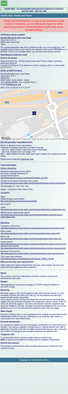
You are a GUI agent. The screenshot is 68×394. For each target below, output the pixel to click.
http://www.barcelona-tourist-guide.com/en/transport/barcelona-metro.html (30, 233)
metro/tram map (27, 159)
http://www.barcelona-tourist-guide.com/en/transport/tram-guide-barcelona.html (32, 253)
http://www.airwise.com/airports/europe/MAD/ (19, 201)
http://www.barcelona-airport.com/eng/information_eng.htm (24, 178)
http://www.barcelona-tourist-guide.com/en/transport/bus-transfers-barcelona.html (33, 248)
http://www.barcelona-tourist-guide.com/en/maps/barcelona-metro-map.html (31, 239)
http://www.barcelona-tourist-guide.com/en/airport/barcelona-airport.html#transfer (33, 183)
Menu (4, 3)
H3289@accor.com (13, 84)
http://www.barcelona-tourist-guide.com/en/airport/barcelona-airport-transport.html (33, 244)
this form (56, 47)
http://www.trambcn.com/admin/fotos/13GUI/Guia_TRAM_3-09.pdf (27, 259)
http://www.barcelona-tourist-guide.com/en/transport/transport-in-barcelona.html (33, 228)
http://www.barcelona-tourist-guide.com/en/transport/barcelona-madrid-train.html (33, 209)
